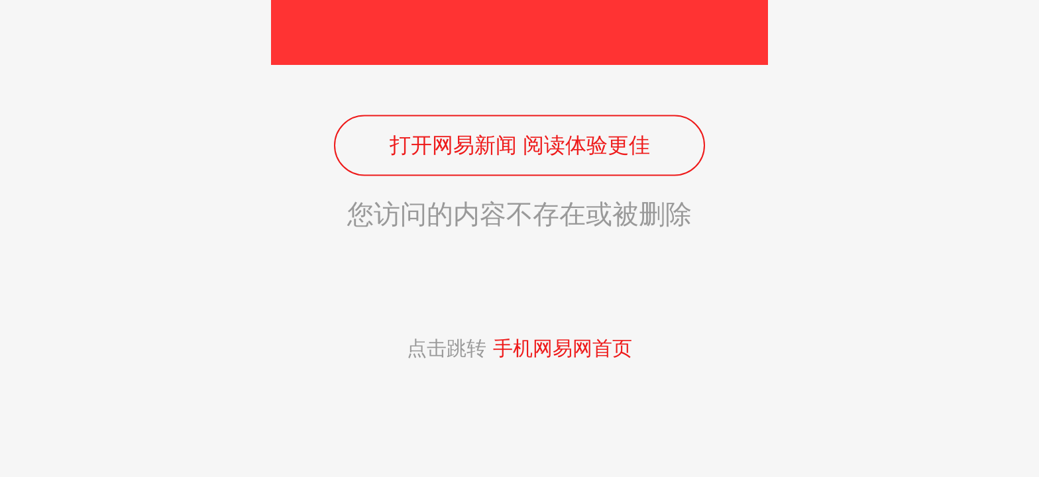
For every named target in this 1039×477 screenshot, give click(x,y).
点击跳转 (519, 348)
